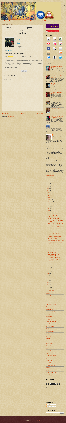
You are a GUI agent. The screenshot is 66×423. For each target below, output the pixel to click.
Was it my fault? (51, 250)
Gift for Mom (48, 323)
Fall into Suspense (49, 324)
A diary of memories (51, 213)
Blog (5, 20)
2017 (48, 275)
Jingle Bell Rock (49, 319)
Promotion (33, 20)
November (50, 197)
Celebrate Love (48, 335)
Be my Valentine (49, 360)
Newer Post (5, 113)
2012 (48, 284)
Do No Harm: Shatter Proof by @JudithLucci (53, 234)
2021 (48, 190)
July (49, 204)
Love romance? (49, 343)
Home (23, 113)
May (49, 208)
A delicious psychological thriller (54, 262)
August (49, 203)
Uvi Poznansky (9, 50)
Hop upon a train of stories (51, 355)
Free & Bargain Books (50, 290)
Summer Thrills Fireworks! (51, 321)
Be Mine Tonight (49, 316)
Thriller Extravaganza (50, 326)
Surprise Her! (48, 302)
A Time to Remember (50, 358)
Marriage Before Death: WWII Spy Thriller (19, 42)
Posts (48, 404)
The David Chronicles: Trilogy (53, 218)
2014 (48, 280)
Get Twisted (48, 367)
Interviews (48, 291)
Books (21, 20)
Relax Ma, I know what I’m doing (54, 212)
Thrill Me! (47, 333)
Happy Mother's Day (49, 340)
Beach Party (48, 346)
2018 (48, 273)
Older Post (40, 113)
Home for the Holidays (50, 314)
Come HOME (48, 352)
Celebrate (47, 353)
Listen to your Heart (49, 330)
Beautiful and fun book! (52, 238)
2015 (48, 278)
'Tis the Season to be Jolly (51, 304)
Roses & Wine (48, 350)
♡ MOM (47, 357)
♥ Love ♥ (47, 369)
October (49, 199)
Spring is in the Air (49, 318)
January (49, 270)
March (49, 267)
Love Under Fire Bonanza (50, 331)
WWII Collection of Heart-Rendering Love (56, 240)
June (49, 206)
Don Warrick (12, 51)
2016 (48, 277)
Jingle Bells (48, 301)
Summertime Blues (49, 312)
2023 (48, 186)
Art (27, 20)
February (50, 269)
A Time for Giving (49, 336)
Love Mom (48, 306)
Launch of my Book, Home (51, 375)
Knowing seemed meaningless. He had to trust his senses (57, 117)
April (49, 210)
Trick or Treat (48, 345)
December (50, 195)
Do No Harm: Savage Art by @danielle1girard (53, 216)
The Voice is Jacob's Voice (51, 372)
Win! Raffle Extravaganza (50, 365)
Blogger (38, 420)
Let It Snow (48, 307)
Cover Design (42, 20)
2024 (48, 184)
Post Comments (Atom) (12, 116)
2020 (48, 192)
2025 (48, 183)
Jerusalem (53, 124)
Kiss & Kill (47, 328)
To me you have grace (55, 108)
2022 (48, 188)
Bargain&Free (13, 20)
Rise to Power (48, 362)
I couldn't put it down (52, 252)
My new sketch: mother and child (54, 257)
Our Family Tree (49, 374)
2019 (48, 194)
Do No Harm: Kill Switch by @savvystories (53, 264)
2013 (48, 282)
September (50, 201)
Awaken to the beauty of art (56, 101)
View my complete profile (50, 175)
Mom (47, 348)
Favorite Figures (49, 370)
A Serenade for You (49, 341)
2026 (48, 181)
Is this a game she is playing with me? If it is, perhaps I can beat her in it (56, 76)
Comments (49, 406)
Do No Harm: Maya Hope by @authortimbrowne (53, 255)
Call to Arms (48, 338)
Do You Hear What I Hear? (51, 311)
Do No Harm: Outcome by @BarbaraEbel (56, 226)
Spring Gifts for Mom (50, 309)
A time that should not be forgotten (54, 236)
